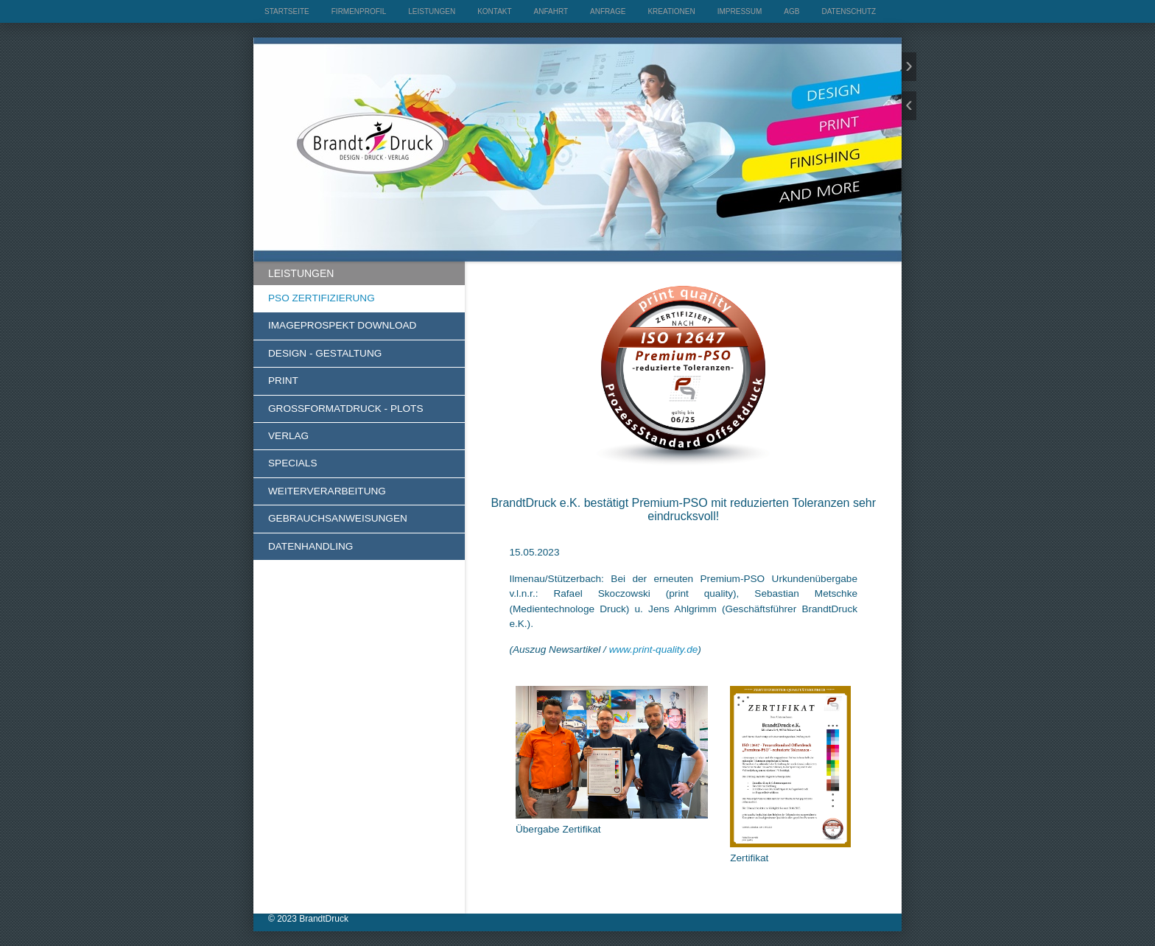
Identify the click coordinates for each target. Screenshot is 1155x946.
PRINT (283, 380)
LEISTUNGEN (431, 11)
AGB (791, 11)
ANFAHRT (551, 11)
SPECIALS (292, 463)
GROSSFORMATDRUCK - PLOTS (345, 408)
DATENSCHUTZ (848, 11)
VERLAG (288, 435)
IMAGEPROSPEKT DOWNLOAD (342, 325)
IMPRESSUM (739, 11)
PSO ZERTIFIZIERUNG (321, 298)
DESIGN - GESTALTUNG (325, 353)
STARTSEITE (286, 11)
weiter (909, 66)
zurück (909, 105)
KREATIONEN (671, 11)
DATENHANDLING (310, 546)
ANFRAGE (607, 11)
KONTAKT (494, 11)
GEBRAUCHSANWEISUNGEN (337, 518)
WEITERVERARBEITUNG (327, 491)
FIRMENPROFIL (358, 11)
